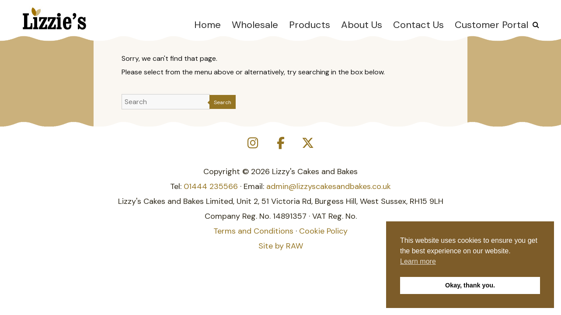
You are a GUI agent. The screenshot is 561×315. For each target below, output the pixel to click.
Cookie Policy (323, 231)
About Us (361, 24)
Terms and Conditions (253, 231)
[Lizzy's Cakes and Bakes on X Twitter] (308, 143)
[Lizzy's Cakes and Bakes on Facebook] (280, 143)
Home (207, 24)
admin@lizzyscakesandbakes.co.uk (328, 186)
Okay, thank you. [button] (470, 285)
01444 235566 (211, 186)
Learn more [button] (418, 261)
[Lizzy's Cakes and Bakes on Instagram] (253, 143)
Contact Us (418, 24)
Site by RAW (280, 246)
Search (222, 102)
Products (309, 24)
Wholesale (255, 24)
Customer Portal (491, 24)
